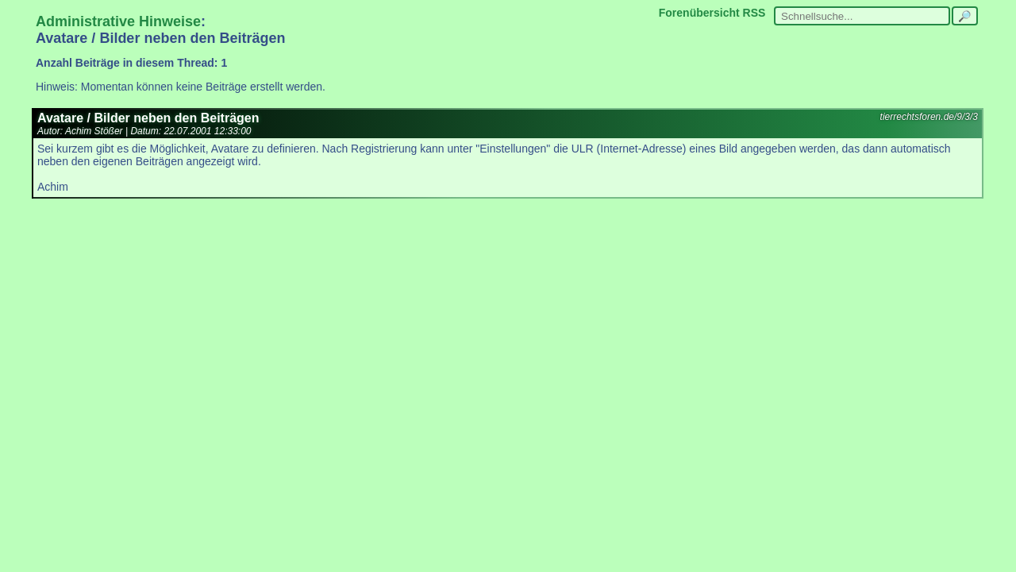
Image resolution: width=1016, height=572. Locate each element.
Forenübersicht (699, 12)
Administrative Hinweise (118, 21)
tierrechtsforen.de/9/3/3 (929, 116)
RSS (754, 12)
